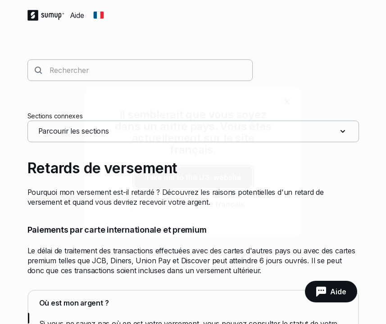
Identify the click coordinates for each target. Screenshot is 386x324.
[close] (287, 101)
